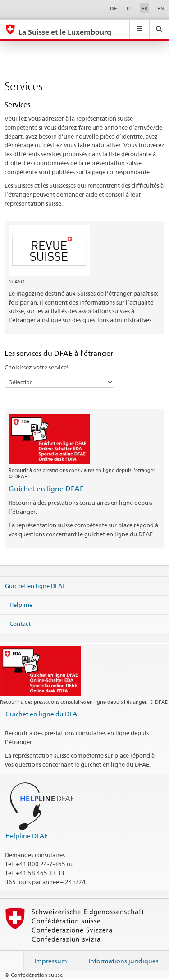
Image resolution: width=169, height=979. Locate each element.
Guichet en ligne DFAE (46, 489)
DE (113, 8)
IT (129, 8)
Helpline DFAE (26, 836)
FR (145, 8)
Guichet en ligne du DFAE (43, 714)
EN (160, 8)
